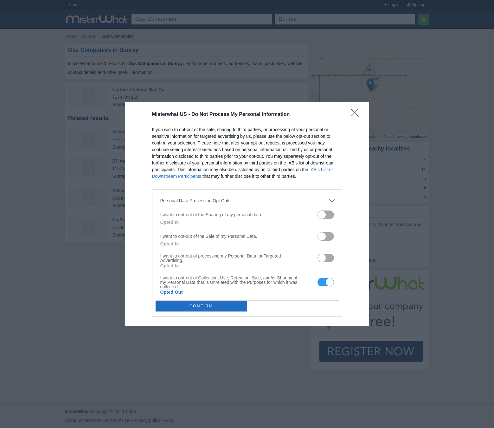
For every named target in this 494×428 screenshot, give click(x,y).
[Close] (357, 115)
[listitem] (247, 200)
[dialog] (247, 214)
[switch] (326, 215)
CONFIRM (201, 306)
